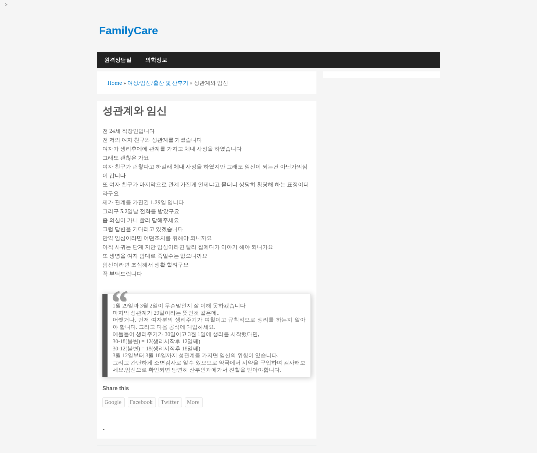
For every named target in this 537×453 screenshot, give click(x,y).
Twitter (169, 402)
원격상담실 (118, 60)
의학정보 (156, 60)
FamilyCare (128, 30)
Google (113, 402)
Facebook (141, 402)
